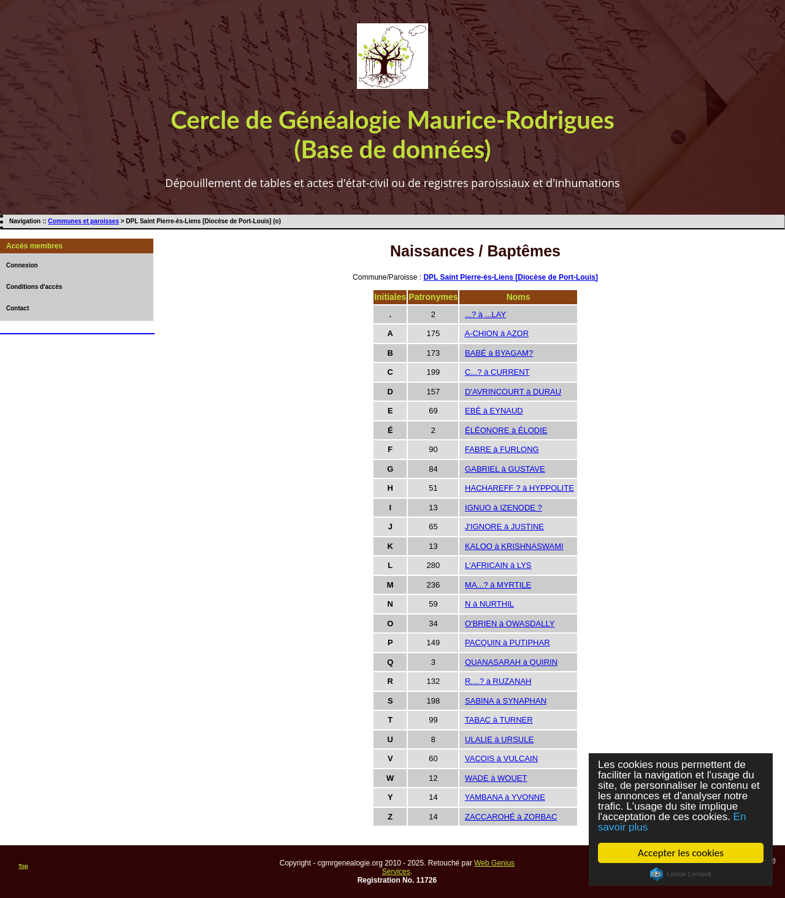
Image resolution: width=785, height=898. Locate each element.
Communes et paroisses (83, 221)
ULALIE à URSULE (499, 739)
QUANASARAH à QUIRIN (511, 662)
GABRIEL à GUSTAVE (505, 469)
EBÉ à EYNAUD (494, 410)
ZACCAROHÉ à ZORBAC (511, 816)
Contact (17, 308)
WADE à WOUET (496, 778)
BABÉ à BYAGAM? (499, 353)
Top (23, 866)
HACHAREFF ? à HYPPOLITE (519, 488)
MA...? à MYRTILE (498, 584)
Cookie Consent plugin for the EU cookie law (680, 874)
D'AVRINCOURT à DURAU (513, 391)
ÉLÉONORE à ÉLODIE (506, 430)
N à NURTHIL (489, 603)
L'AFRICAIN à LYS (498, 565)
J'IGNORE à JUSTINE (504, 526)
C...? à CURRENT (497, 372)
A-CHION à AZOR (496, 333)
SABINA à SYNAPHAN (505, 700)
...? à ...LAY (485, 314)
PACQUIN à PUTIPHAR (507, 642)
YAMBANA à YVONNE (505, 797)
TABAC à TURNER (499, 719)
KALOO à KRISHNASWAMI (514, 546)
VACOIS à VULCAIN (501, 758)
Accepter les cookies (681, 852)
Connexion (22, 265)
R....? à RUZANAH (498, 681)
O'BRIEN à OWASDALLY (509, 623)
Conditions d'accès (34, 286)
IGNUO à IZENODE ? (503, 507)
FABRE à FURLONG (502, 449)
